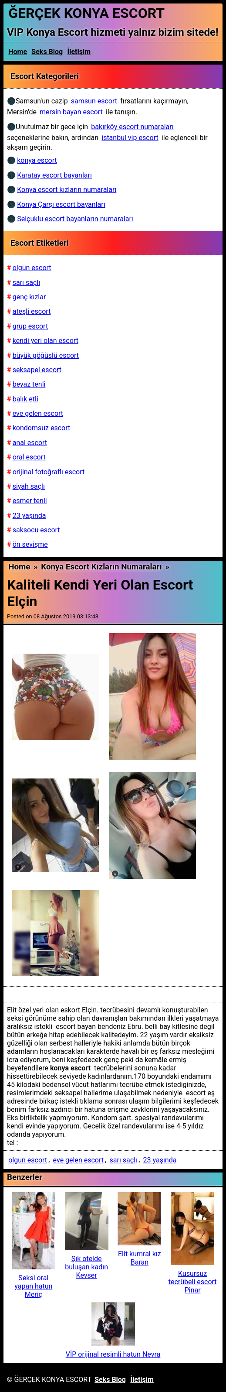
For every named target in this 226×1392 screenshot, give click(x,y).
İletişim (79, 52)
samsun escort (94, 101)
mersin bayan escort (71, 112)
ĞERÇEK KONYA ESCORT (86, 13)
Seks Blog (47, 52)
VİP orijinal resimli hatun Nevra (113, 1354)
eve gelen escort (78, 1160)
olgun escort (27, 1160)
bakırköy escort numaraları (132, 127)
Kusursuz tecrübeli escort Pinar (193, 1281)
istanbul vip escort (129, 138)
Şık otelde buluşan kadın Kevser (86, 1267)
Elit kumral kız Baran (139, 1258)
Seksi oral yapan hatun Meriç (33, 1286)
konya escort (37, 160)
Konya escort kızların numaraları (101, 567)
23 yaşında (160, 1160)
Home (17, 52)
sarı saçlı (124, 1160)
